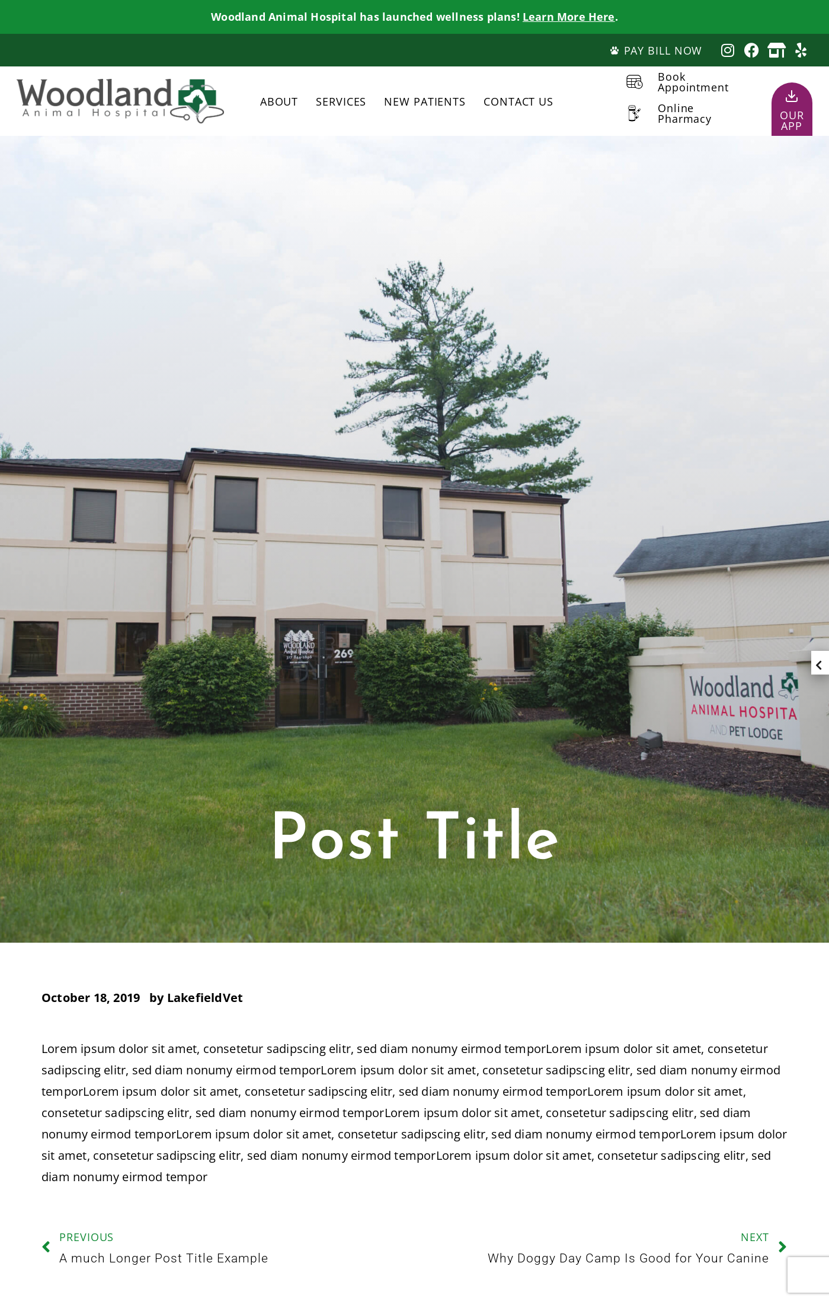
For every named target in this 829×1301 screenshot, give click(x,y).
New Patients (425, 101)
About (279, 101)
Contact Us (518, 101)
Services (341, 101)
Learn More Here (569, 16)
